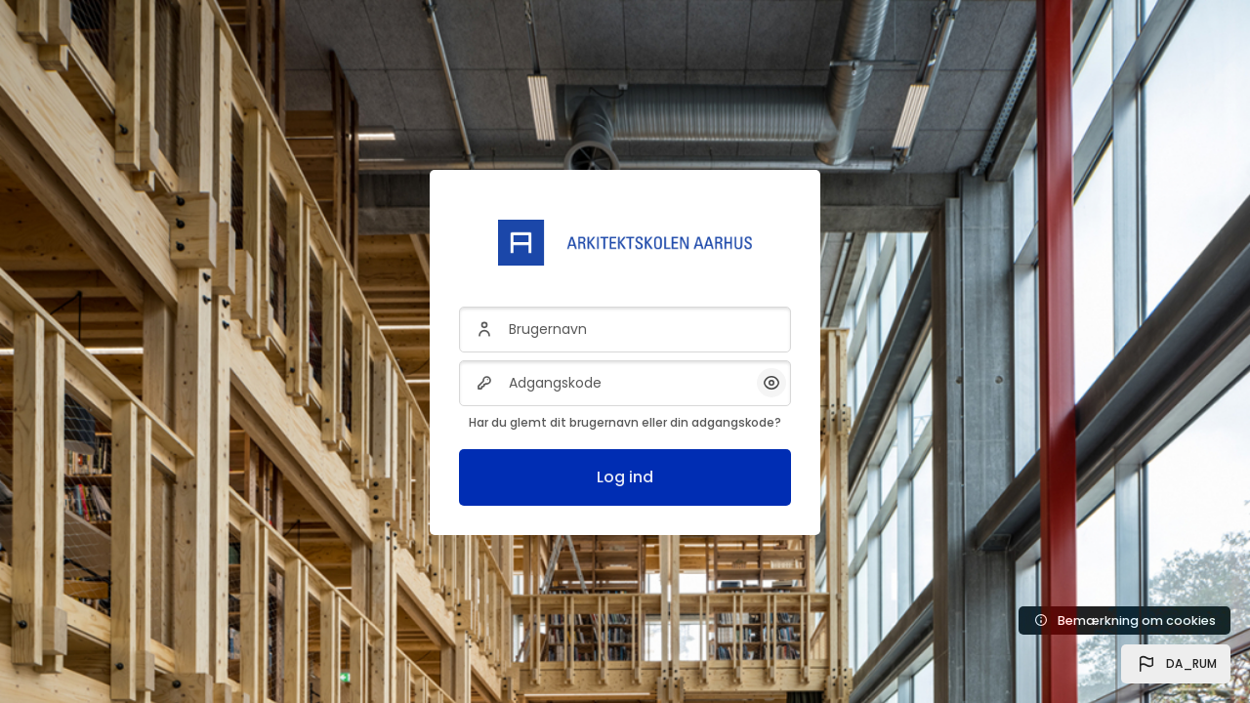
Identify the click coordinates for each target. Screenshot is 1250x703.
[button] (1175, 663)
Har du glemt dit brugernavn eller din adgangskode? (625, 422)
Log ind (625, 477)
